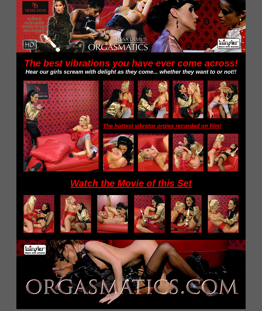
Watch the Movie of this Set (131, 183)
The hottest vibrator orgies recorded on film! (162, 126)
